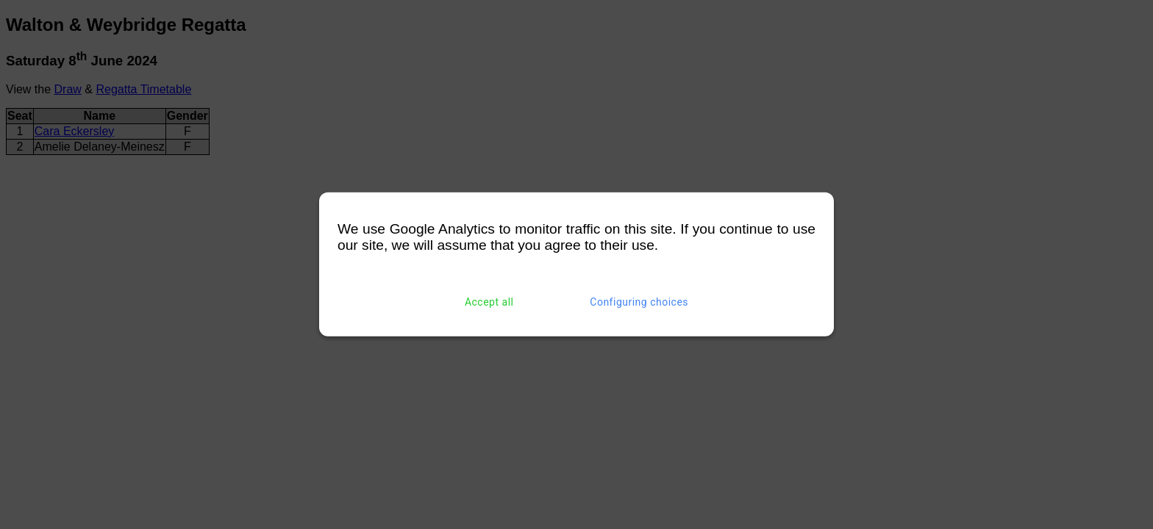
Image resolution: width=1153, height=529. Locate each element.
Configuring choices (639, 301)
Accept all (489, 301)
